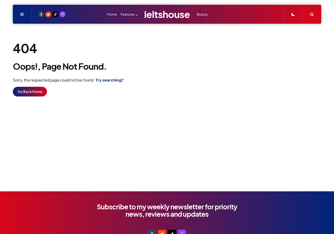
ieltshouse (167, 14)
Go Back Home (30, 91)
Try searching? (109, 80)
